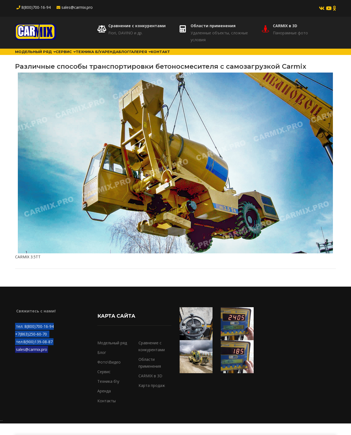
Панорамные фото (290, 32)
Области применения (213, 25)
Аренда (150, 57)
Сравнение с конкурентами (137, 25)
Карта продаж (151, 397)
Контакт (233, 57)
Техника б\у (108, 392)
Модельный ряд (41, 57)
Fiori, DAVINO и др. (125, 32)
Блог (175, 57)
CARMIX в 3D (285, 25)
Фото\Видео (109, 373)
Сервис (83, 57)
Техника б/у (117, 57)
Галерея (202, 57)
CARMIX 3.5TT (28, 268)
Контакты (106, 412)
